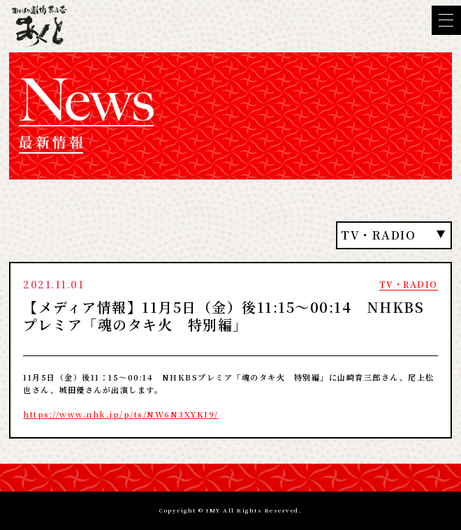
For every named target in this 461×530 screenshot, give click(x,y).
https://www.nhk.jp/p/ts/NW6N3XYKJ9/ (121, 414)
